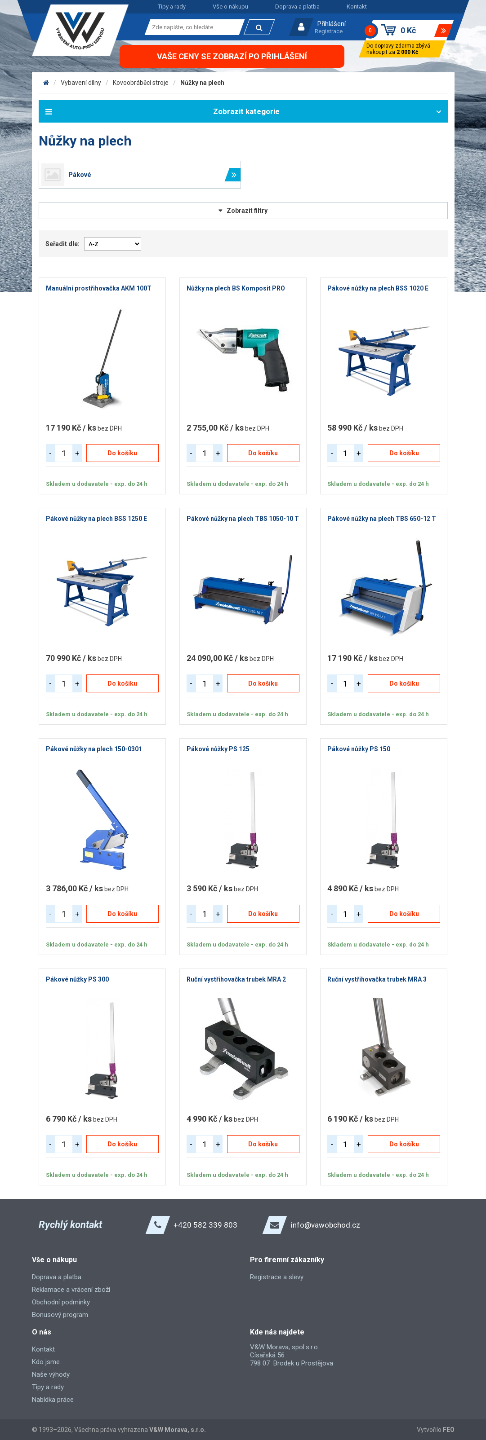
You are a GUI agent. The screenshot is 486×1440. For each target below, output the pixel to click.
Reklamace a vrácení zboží (71, 1290)
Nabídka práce (53, 1400)
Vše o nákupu (230, 6)
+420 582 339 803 (205, 1224)
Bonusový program (60, 1315)
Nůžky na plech (202, 82)
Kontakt (357, 6)
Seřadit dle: (62, 243)
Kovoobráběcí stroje (141, 82)
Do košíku (122, 453)
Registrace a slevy (276, 1277)
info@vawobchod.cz (325, 1224)
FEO (449, 1429)
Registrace (329, 31)
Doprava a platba (297, 6)
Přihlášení (331, 24)
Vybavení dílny (81, 82)
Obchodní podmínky (61, 1302)
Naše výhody (51, 1374)
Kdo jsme (46, 1362)
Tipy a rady (172, 6)
